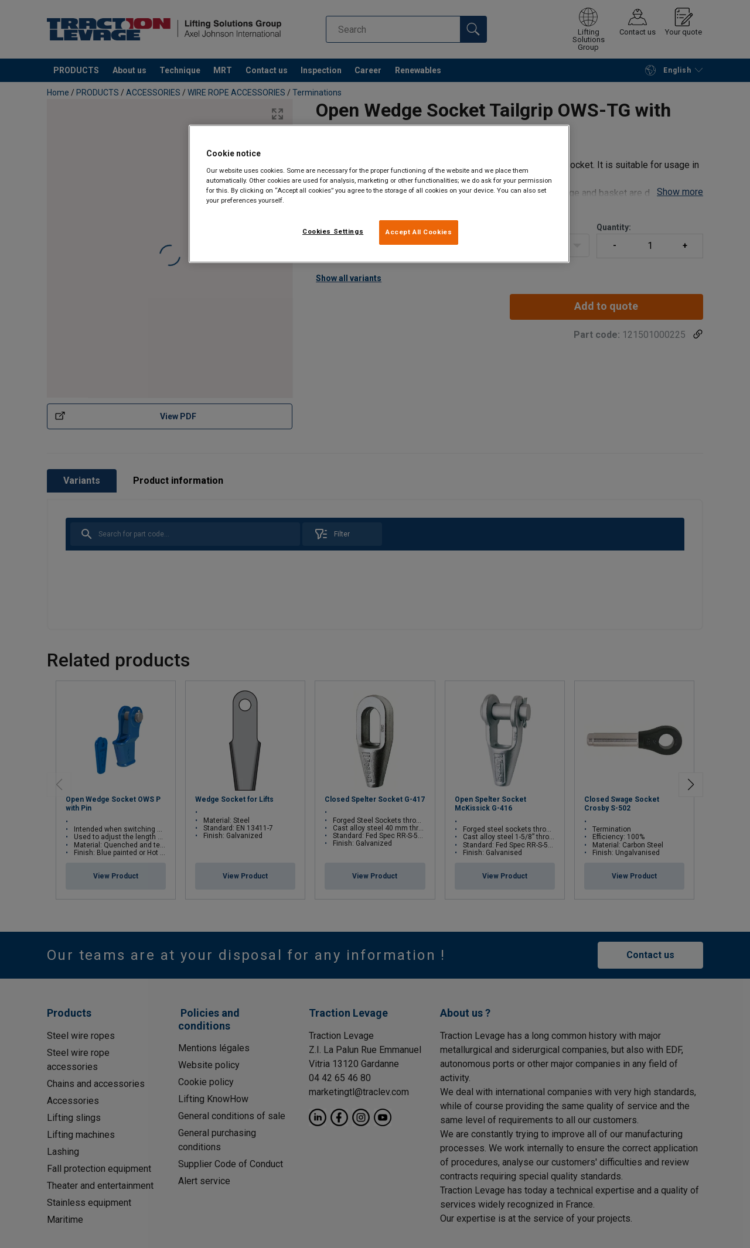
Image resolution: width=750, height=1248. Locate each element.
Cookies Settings (332, 231)
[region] (379, 194)
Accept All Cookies (419, 232)
